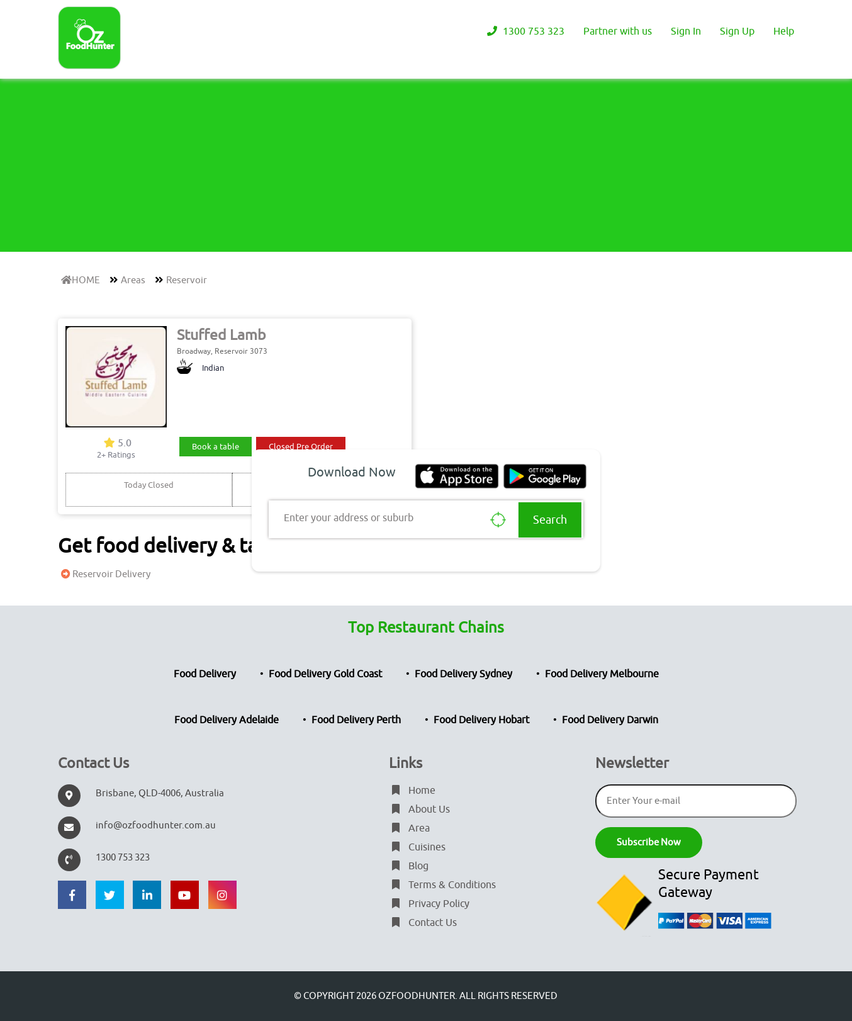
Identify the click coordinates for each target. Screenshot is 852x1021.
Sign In (686, 31)
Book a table (215, 446)
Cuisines (417, 847)
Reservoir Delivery (104, 574)
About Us (419, 809)
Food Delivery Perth (356, 720)
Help (783, 31)
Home (412, 790)
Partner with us (617, 31)
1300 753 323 (524, 31)
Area (409, 828)
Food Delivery (205, 674)
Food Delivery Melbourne (602, 674)
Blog (409, 866)
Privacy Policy (429, 904)
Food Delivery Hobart (481, 720)
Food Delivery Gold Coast (325, 674)
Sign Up (737, 31)
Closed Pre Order (301, 446)
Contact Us (423, 923)
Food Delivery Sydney (463, 674)
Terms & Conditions (442, 885)
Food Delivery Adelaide (226, 720)
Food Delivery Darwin (610, 720)
